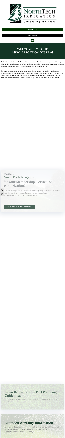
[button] (32, 40)
